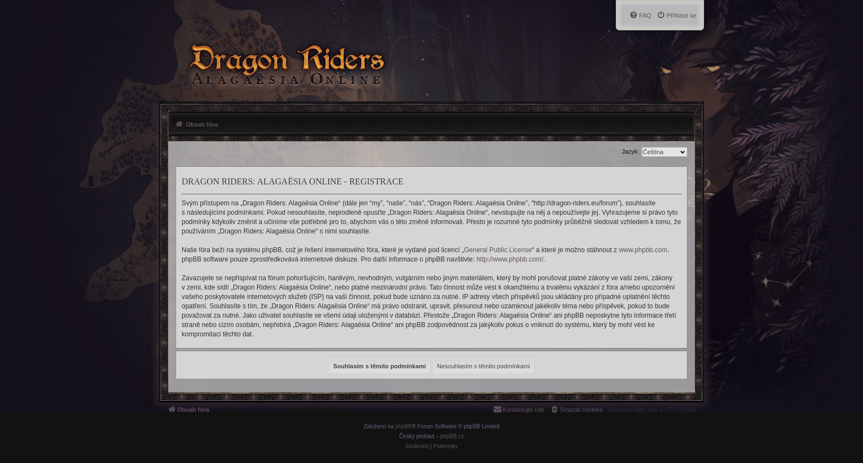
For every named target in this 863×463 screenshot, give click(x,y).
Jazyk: (630, 151)
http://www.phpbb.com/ (510, 259)
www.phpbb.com (643, 250)
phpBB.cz (452, 436)
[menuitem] (676, 15)
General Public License (498, 250)
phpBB (403, 426)
